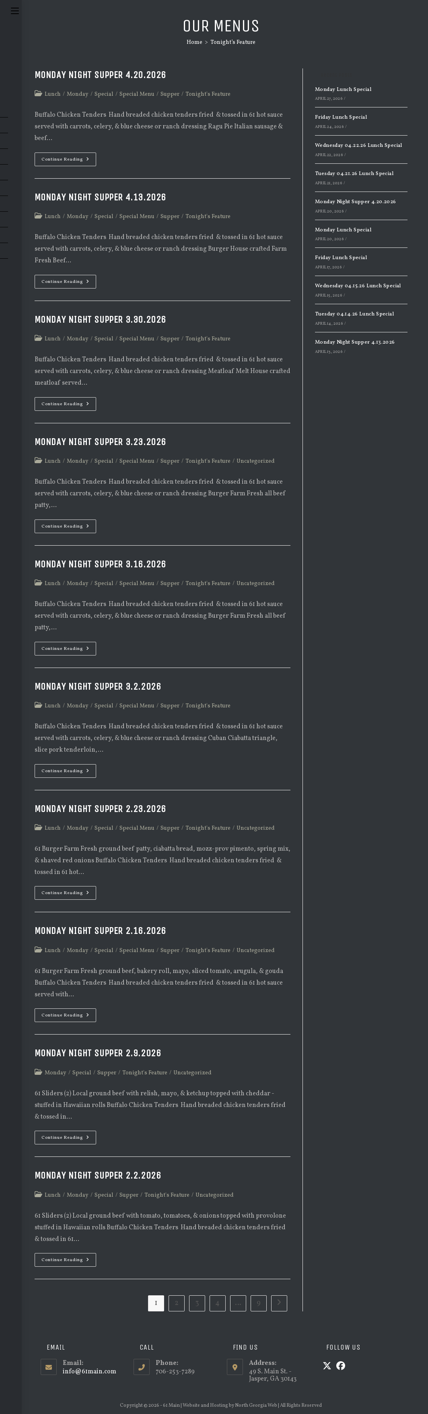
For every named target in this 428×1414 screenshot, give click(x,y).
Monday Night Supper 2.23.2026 (100, 808)
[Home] (194, 42)
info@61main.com (89, 1371)
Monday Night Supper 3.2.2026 (98, 686)
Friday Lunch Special (341, 117)
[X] (327, 1367)
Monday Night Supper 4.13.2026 (100, 197)
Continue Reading (68, 160)
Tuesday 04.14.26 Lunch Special (354, 314)
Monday (77, 94)
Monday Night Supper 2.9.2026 (98, 1053)
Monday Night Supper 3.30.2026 (100, 319)
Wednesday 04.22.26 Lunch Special (358, 145)
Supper (169, 94)
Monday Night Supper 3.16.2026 (100, 564)
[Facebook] (340, 1367)
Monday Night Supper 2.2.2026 (98, 1175)
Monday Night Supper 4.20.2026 (100, 74)
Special (104, 94)
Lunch (53, 94)
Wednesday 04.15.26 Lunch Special (358, 286)
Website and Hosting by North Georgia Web (230, 1405)
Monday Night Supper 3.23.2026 (100, 441)
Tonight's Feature (207, 94)
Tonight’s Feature (232, 42)
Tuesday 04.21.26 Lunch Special (354, 173)
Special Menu (136, 94)
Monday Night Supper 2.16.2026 (100, 930)
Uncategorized (256, 461)
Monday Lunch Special (343, 89)
